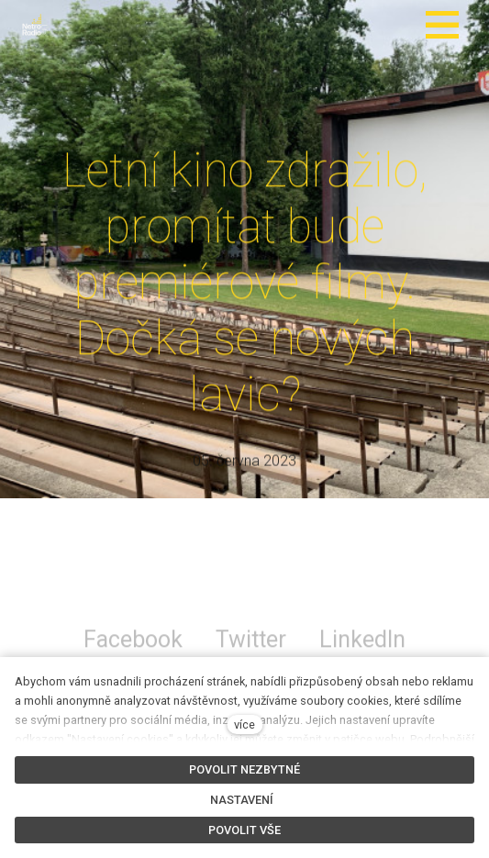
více (244, 724)
